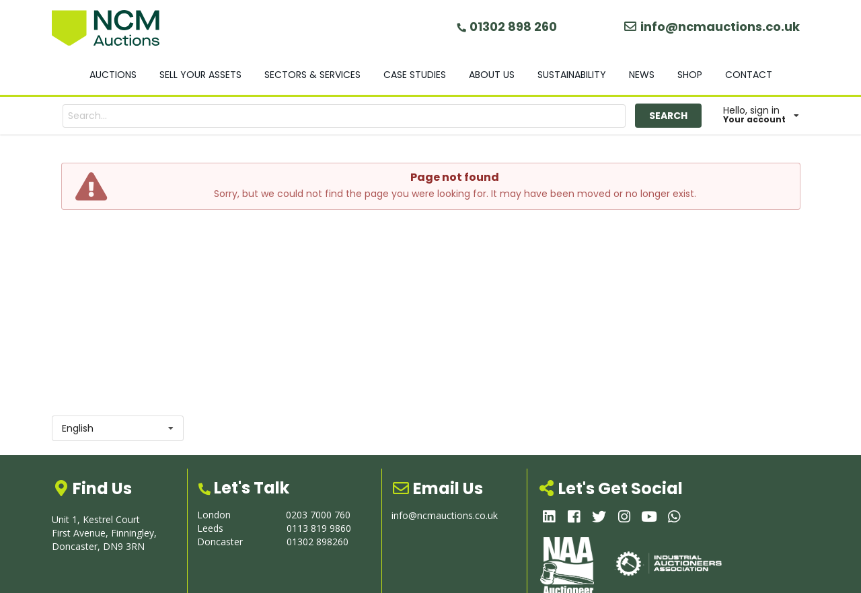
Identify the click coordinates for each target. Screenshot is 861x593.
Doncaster (220, 541)
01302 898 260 (506, 26)
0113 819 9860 (319, 528)
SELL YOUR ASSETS (200, 74)
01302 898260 (317, 541)
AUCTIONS (113, 74)
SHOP (689, 74)
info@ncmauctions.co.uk (712, 26)
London (214, 514)
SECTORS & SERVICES (312, 74)
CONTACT (748, 74)
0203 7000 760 (318, 514)
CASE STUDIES (414, 74)
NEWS (641, 74)
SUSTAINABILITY (571, 74)
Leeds (210, 528)
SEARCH (668, 115)
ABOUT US (492, 74)
